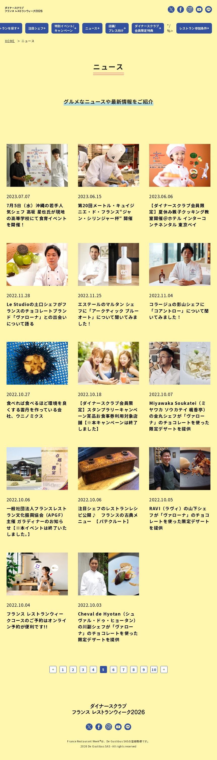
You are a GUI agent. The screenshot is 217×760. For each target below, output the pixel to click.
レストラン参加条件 (193, 33)
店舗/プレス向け (116, 32)
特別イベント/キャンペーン (64, 32)
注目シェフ (36, 33)
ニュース (91, 33)
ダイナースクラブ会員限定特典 (147, 32)
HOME (10, 45)
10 (154, 674)
